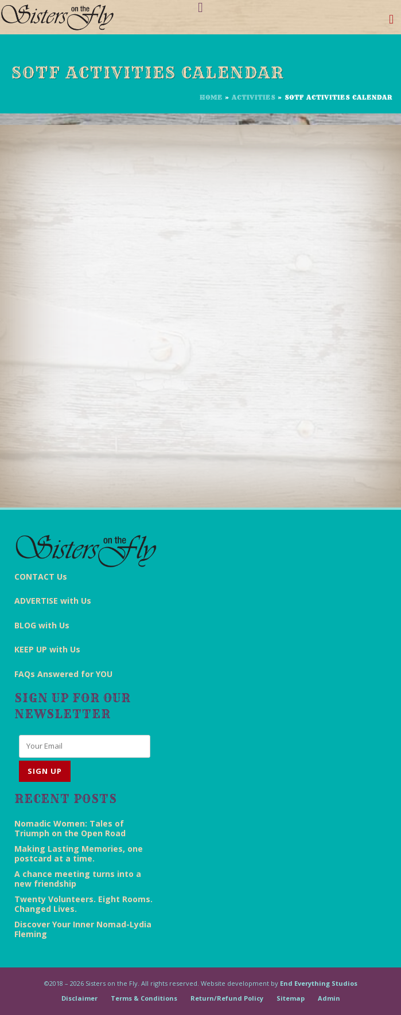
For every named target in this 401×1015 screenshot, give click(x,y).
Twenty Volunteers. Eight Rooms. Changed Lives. (83, 904)
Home (211, 97)
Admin (329, 998)
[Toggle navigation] (391, 21)
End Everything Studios (318, 983)
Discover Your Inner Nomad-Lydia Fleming (82, 929)
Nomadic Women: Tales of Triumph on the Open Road (70, 828)
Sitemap (291, 998)
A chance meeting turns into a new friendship (77, 878)
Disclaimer (79, 998)
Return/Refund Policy (226, 998)
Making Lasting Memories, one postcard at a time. (78, 853)
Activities (253, 97)
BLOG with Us (41, 625)
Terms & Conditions (144, 998)
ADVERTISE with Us (52, 600)
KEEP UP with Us (47, 649)
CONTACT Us (40, 576)
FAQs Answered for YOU (63, 673)
